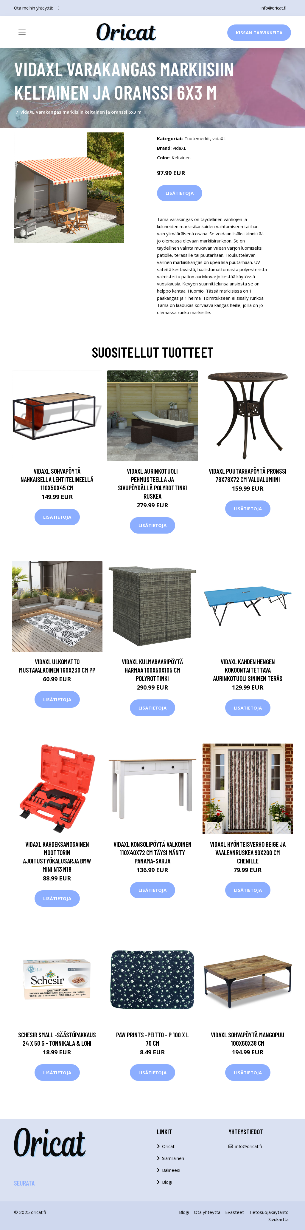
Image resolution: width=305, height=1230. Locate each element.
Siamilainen (173, 1158)
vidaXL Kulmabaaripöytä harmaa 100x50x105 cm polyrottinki (152, 670)
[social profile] (58, 8)
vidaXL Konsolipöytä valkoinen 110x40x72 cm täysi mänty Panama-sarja (152, 852)
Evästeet (234, 1212)
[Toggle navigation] (22, 32)
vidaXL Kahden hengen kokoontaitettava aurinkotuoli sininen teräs (247, 670)
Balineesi (171, 1170)
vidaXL (219, 138)
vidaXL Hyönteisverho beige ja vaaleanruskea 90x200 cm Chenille (248, 852)
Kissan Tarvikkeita (259, 32)
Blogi (167, 1182)
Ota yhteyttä (207, 1212)
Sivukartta (278, 1219)
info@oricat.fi (273, 8)
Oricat (168, 1146)
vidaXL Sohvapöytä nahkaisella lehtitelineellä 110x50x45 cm (57, 479)
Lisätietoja (180, 193)
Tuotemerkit (197, 138)
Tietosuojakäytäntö (269, 1212)
